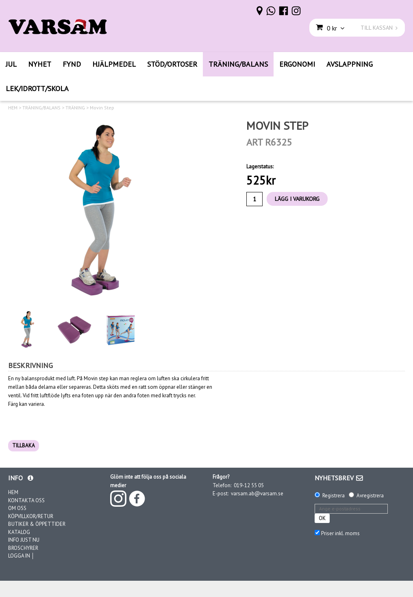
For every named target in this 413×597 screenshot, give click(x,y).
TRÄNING (75, 108)
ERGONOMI (297, 64)
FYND (72, 64)
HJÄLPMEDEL (114, 64)
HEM (12, 108)
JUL (11, 64)
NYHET (39, 64)
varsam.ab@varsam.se (257, 493)
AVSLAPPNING (349, 64)
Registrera (333, 495)
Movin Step (102, 108)
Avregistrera (370, 495)
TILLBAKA (23, 445)
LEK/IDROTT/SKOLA (37, 88)
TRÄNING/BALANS (238, 64)
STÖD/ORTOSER (172, 64)
